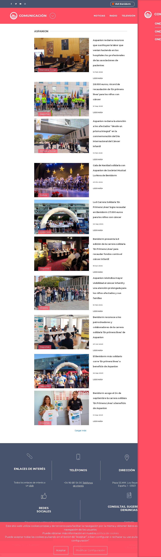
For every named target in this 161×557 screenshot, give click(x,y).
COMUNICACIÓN (33, 16)
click (31, 485)
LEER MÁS (98, 78)
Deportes (44, 114)
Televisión (128, 15)
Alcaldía (44, 308)
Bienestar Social (48, 70)
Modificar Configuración (90, 550)
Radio (113, 15)
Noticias (99, 15)
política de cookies (107, 533)
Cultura (43, 195)
